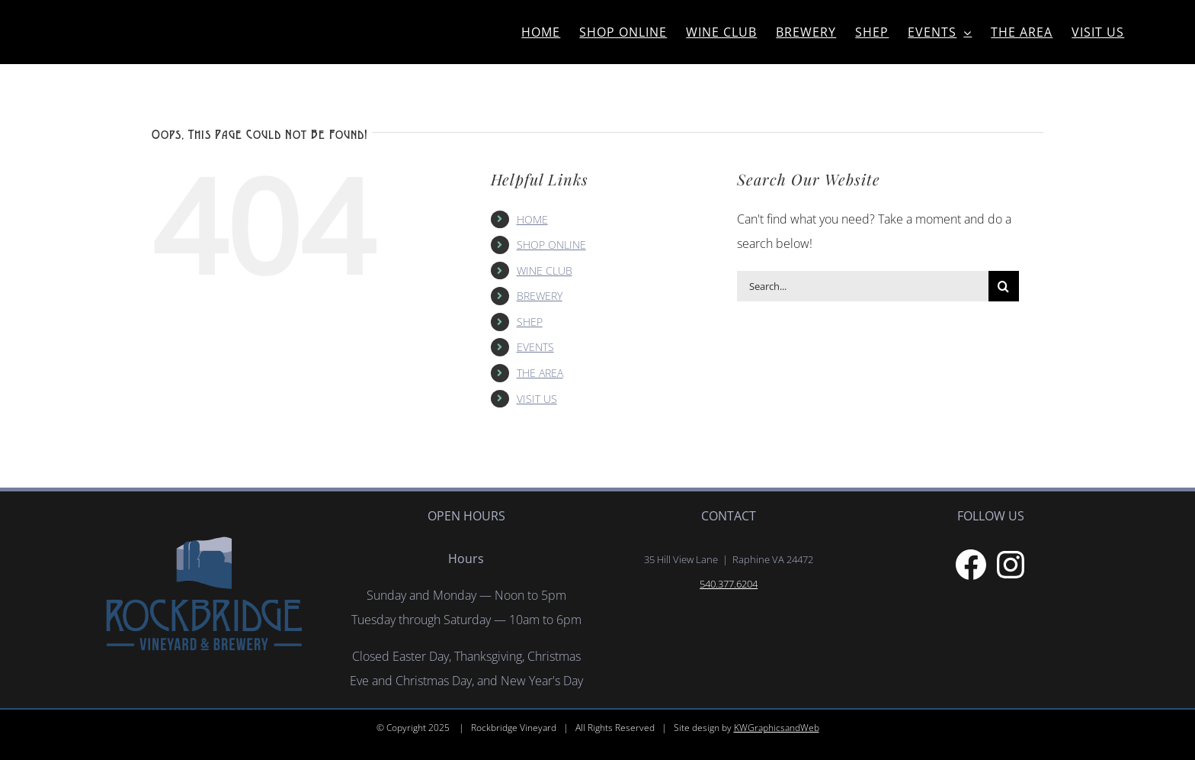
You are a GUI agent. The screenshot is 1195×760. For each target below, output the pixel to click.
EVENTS (535, 347)
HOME (532, 219)
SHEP (530, 321)
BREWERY (539, 295)
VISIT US (537, 398)
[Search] (1003, 286)
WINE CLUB (544, 270)
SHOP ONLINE (551, 244)
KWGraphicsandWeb (776, 727)
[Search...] (862, 286)
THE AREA (540, 373)
